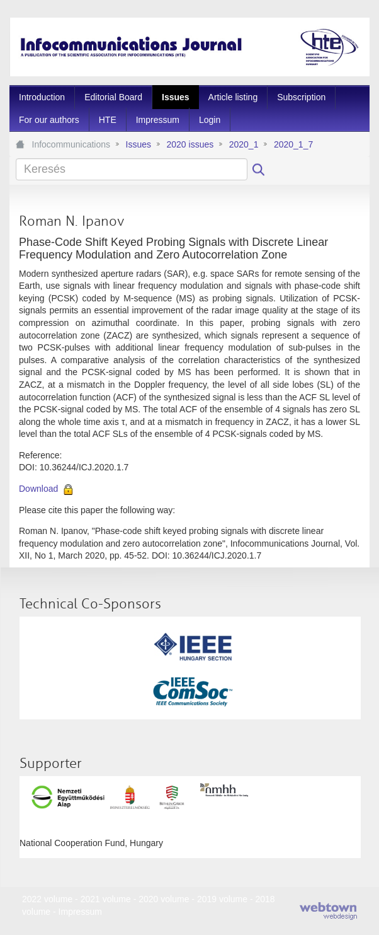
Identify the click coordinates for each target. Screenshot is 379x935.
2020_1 (244, 144)
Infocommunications (71, 144)
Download (38, 489)
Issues (138, 144)
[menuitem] (41, 97)
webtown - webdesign (328, 911)
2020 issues (189, 144)
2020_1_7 (293, 144)
